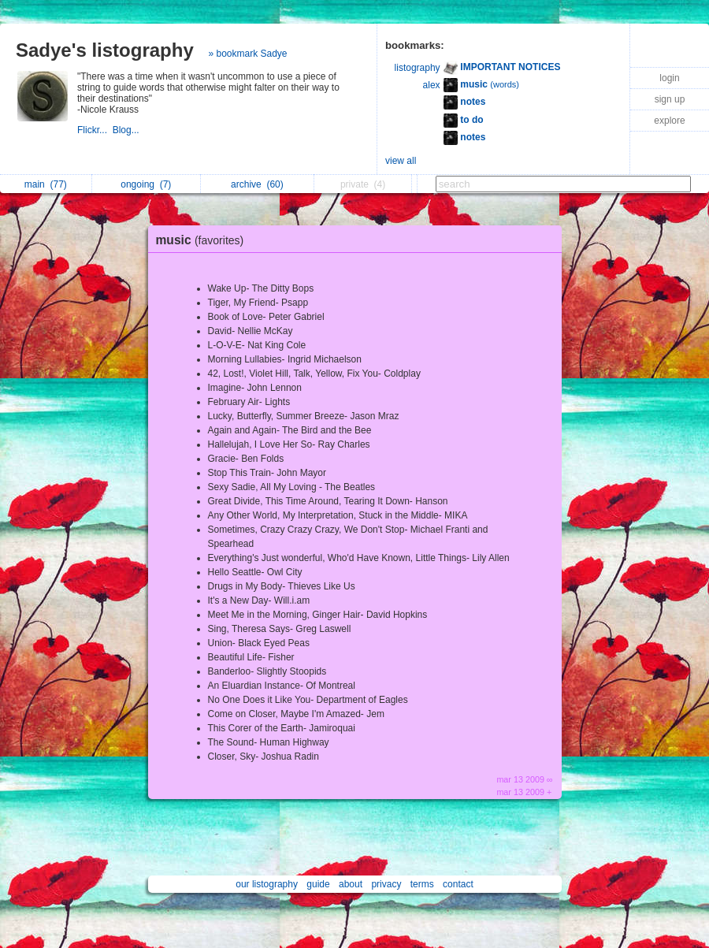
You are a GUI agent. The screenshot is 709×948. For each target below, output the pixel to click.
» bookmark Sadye (247, 53)
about (350, 884)
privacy (386, 884)
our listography (267, 884)
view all (400, 160)
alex (431, 85)
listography (417, 67)
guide (317, 884)
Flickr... (95, 130)
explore (669, 120)
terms (422, 884)
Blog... (127, 130)
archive (257, 184)
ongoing (146, 184)
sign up (670, 99)
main (45, 184)
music (204, 240)
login (669, 78)
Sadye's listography (105, 50)
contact (458, 884)
